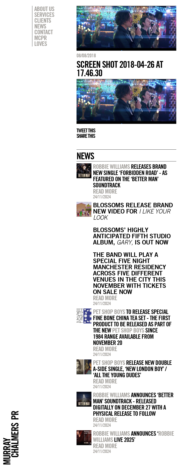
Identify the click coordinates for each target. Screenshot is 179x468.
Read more (105, 191)
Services (44, 14)
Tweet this (86, 130)
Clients (42, 20)
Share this (86, 136)
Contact (43, 32)
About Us (44, 9)
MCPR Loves (40, 40)
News (40, 26)
